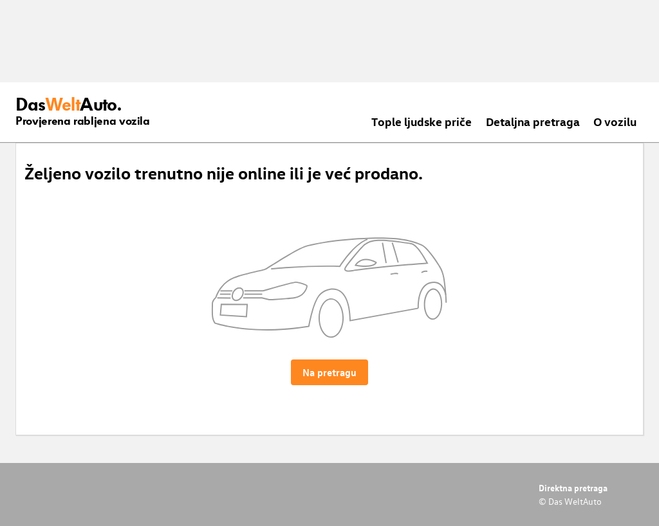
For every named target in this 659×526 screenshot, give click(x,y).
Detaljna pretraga (533, 121)
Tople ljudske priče (421, 121)
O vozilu (614, 121)
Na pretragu (329, 372)
